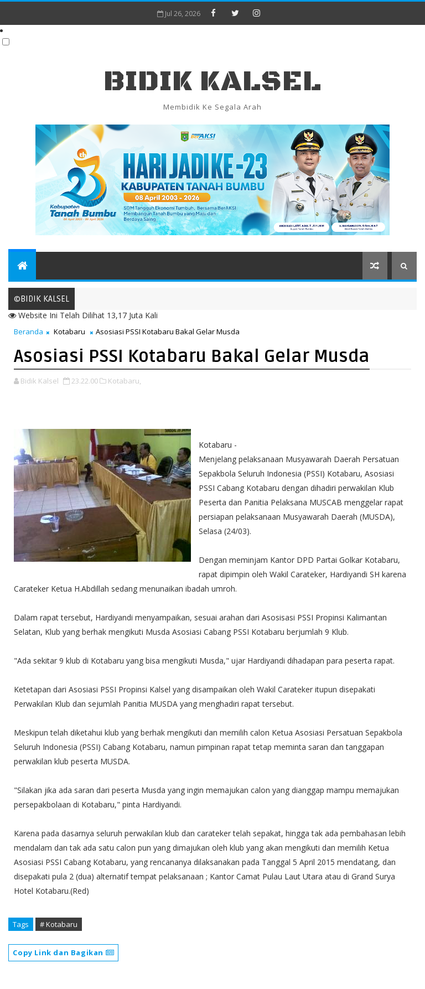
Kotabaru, (124, 381)
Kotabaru (69, 331)
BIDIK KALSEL (212, 82)
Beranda (28, 331)
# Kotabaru (58, 924)
